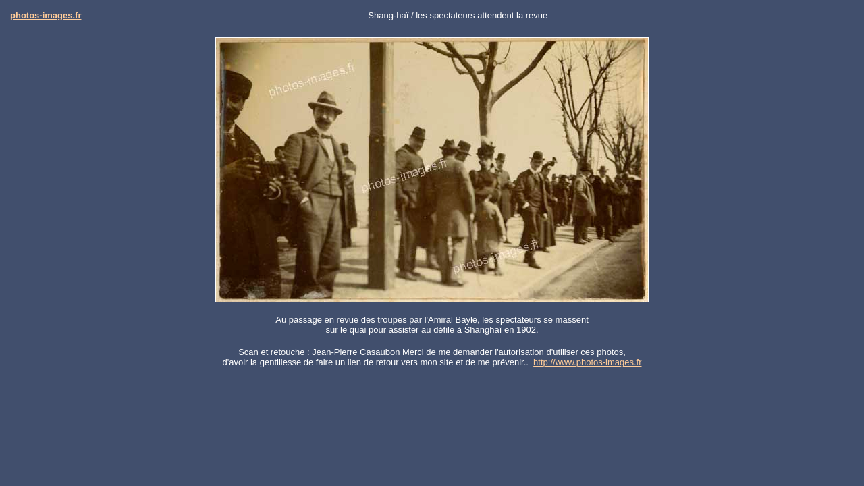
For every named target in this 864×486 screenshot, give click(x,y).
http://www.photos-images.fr (587, 362)
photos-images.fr (45, 15)
